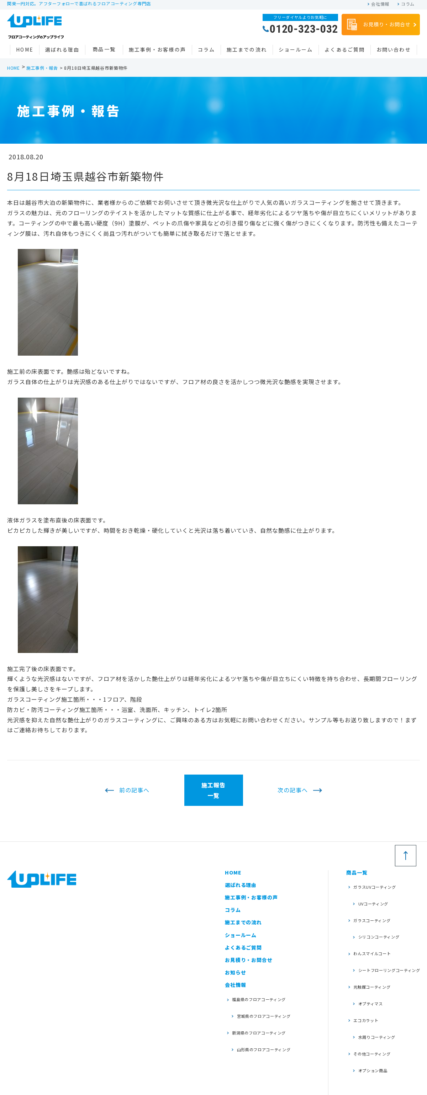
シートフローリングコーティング (385, 941)
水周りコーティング (376, 988)
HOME (24, 49)
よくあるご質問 (345, 49)
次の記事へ (293, 790)
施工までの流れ (247, 49)
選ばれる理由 (62, 49)
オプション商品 (371, 1010)
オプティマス (368, 966)
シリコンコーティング (378, 916)
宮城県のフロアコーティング (264, 1007)
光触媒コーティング (376, 955)
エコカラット (369, 977)
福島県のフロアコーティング (264, 996)
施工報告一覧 (213, 790)
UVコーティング (371, 895)
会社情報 (380, 4)
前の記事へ (134, 790)
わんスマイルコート (376, 927)
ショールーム (296, 49)
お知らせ (235, 972)
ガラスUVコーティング (379, 884)
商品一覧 (104, 49)
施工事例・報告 (42, 68)
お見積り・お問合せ (378, 25)
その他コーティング (376, 999)
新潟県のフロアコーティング (264, 1018)
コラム (408, 4)
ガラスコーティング (376, 905)
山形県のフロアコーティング (264, 1029)
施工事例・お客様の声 (157, 49)
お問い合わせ (393, 49)
